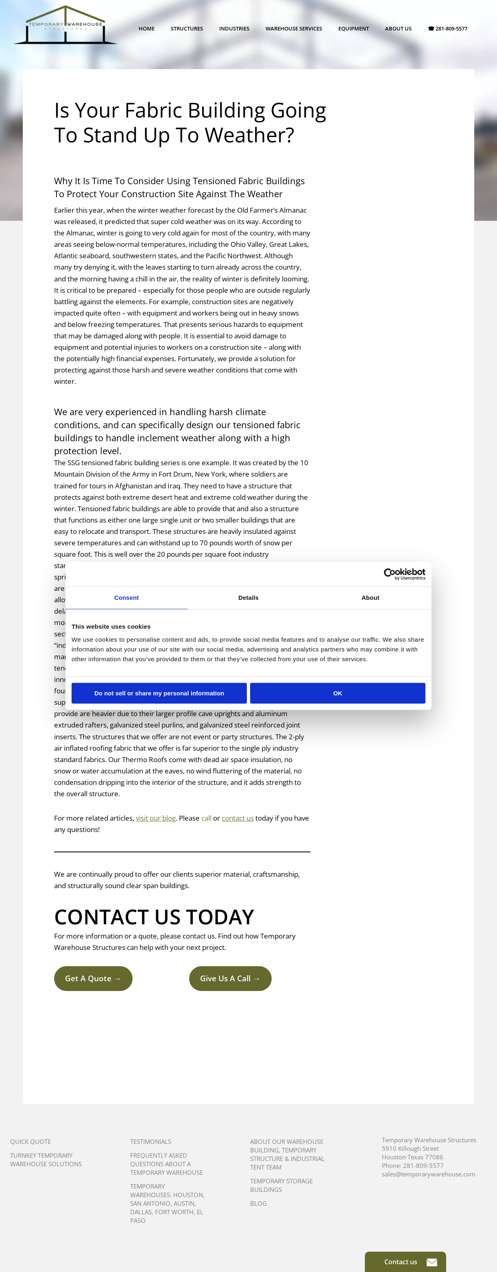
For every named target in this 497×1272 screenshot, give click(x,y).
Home (147, 28)
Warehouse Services (294, 28)
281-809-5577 (423, 1165)
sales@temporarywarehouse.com (428, 1174)
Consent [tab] (126, 597)
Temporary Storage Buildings (281, 1185)
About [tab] (370, 597)
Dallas (141, 1212)
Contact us (410, 1261)
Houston (188, 1195)
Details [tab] (248, 597)
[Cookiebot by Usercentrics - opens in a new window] (389, 574)
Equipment (353, 28)
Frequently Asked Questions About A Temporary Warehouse (166, 1163)
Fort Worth (174, 1212)
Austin (184, 1203)
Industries (234, 28)
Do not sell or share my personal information (159, 693)
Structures (187, 28)
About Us (398, 28)
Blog (258, 1203)
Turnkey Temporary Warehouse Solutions (46, 1159)
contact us (238, 818)
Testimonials (150, 1141)
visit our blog (156, 818)
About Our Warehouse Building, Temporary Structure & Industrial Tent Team (287, 1154)
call (206, 818)
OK (337, 693)
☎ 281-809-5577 (447, 28)
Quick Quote (30, 1141)
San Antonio (150, 1203)
